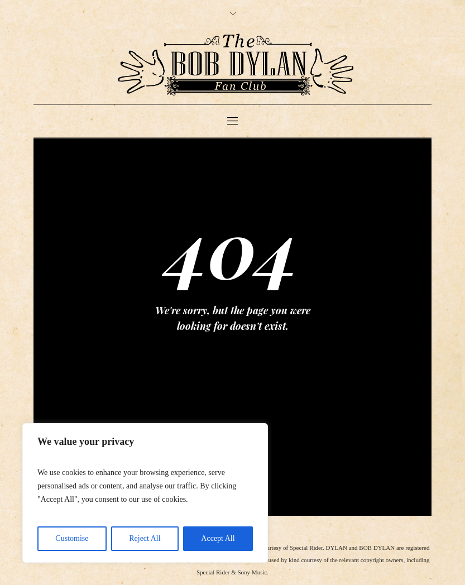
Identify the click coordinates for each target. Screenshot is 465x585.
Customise (71, 538)
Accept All (217, 538)
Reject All (144, 538)
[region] (145, 493)
